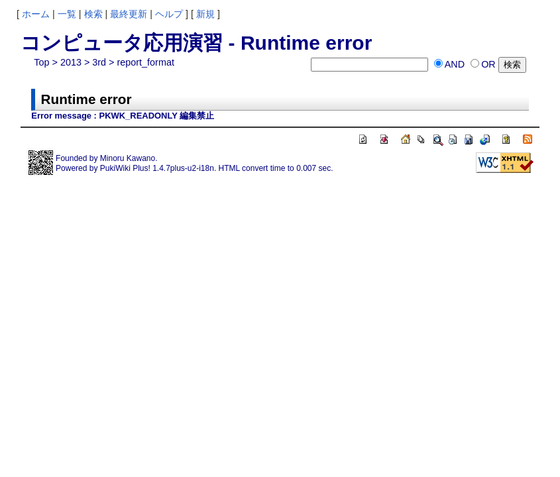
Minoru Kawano (127, 158)
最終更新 (128, 14)
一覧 (67, 14)
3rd (99, 62)
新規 (205, 14)
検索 (93, 14)
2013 (71, 62)
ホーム (36, 14)
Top (41, 62)
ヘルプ (169, 14)
